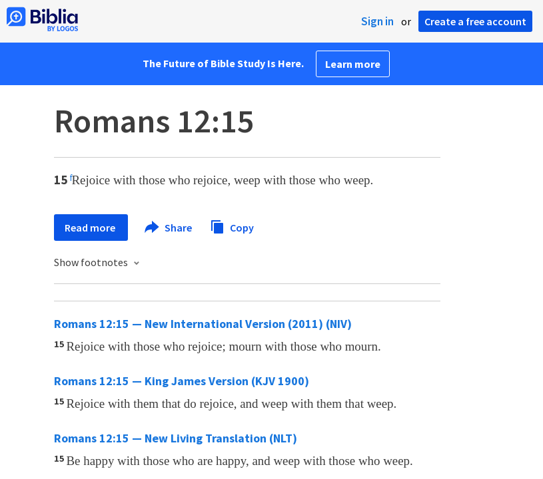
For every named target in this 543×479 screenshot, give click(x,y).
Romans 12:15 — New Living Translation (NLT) (175, 438)
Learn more (352, 64)
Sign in (377, 21)
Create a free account (475, 21)
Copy (232, 226)
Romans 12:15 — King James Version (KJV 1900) (181, 381)
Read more (91, 227)
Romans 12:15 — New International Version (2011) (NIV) (203, 323)
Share (169, 227)
